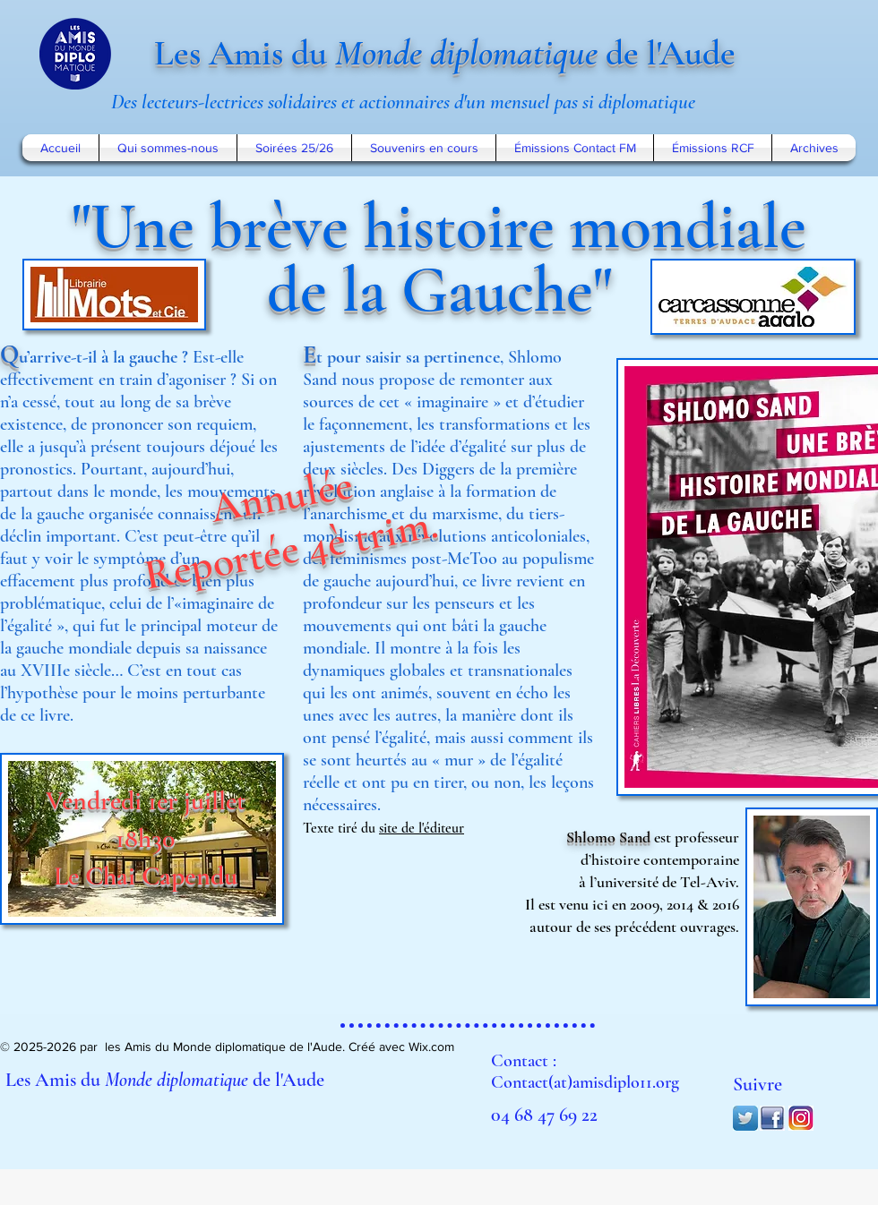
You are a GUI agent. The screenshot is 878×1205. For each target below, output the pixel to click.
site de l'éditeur (421, 828)
